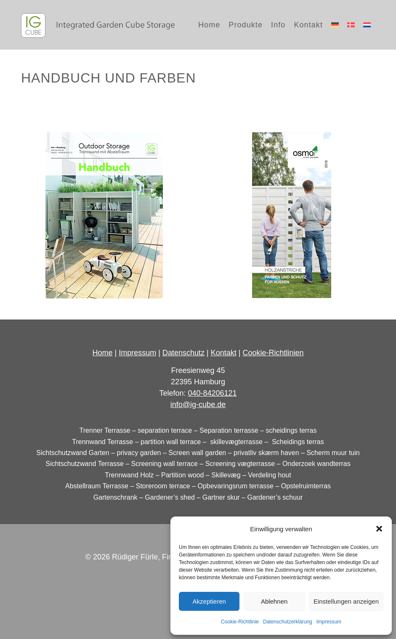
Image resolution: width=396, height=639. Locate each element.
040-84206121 (212, 393)
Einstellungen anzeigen (346, 601)
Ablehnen (274, 601)
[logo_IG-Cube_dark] (98, 25)
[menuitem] (209, 25)
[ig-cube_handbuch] (104, 215)
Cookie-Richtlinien (272, 353)
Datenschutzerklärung (287, 622)
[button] (379, 529)
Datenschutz (183, 353)
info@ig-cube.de (198, 404)
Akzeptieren (209, 601)
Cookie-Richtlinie (240, 622)
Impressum (328, 622)
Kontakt (224, 353)
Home (103, 353)
